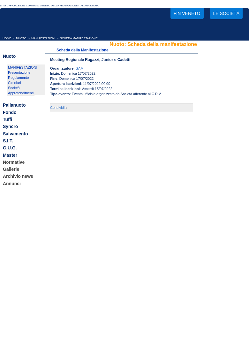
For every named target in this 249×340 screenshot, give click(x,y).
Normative (14, 162)
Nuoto (9, 56)
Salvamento (15, 133)
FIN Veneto (187, 13)
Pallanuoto (14, 105)
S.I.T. (8, 140)
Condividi (57, 108)
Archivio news (18, 176)
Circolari (14, 83)
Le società (226, 13)
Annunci (12, 183)
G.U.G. (10, 148)
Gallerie (11, 169)
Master (10, 155)
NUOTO (21, 38)
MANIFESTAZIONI (43, 38)
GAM (79, 68)
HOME (7, 38)
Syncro (10, 126)
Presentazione (19, 72)
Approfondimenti (21, 93)
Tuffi (7, 119)
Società (14, 88)
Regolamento (18, 77)
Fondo (10, 112)
